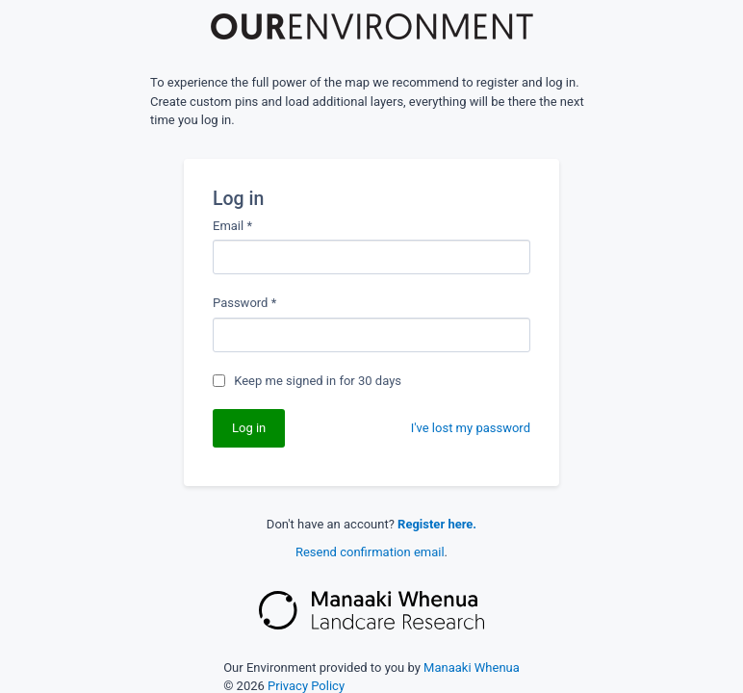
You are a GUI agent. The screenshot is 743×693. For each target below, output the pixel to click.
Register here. (436, 524)
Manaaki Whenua (471, 667)
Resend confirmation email (370, 552)
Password (244, 302)
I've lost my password (470, 428)
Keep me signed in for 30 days (317, 380)
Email (232, 225)
